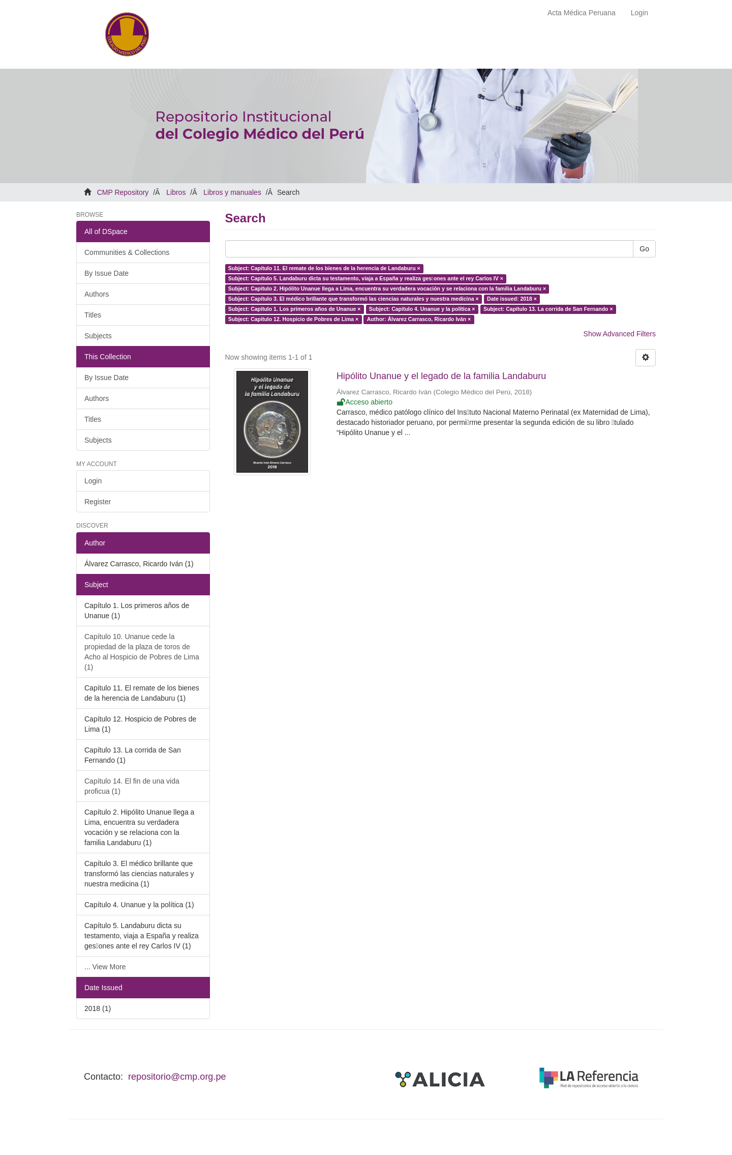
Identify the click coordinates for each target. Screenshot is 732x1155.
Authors (96, 294)
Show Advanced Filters (620, 334)
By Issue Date (106, 273)
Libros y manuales (232, 192)
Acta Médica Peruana (581, 13)
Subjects (98, 336)
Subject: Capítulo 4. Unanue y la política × (422, 309)
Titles (92, 315)
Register (97, 502)
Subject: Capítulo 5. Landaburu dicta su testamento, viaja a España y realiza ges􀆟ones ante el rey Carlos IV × (365, 278)
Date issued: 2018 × (512, 299)
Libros (176, 192)
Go (644, 249)
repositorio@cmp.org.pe (177, 1077)
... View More (105, 967)
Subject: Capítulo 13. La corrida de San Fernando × (548, 309)
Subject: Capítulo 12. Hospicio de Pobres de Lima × (293, 319)
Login (93, 481)
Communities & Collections (126, 252)
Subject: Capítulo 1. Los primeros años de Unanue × (294, 309)
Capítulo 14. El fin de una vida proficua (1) (131, 786)
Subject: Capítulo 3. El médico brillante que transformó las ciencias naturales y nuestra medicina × (353, 299)
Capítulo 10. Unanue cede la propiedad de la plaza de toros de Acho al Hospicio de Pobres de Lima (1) (141, 651)
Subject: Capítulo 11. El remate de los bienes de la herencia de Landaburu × (324, 268)
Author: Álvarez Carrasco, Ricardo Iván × (419, 319)
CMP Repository (123, 192)
